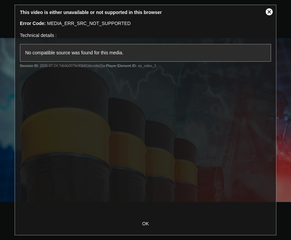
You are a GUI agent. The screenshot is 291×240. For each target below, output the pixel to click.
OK (145, 223)
